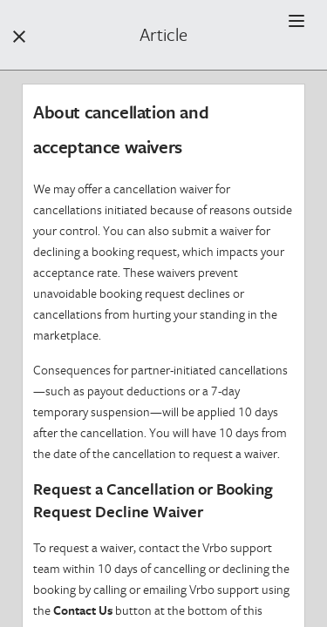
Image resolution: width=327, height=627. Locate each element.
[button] (296, 21)
